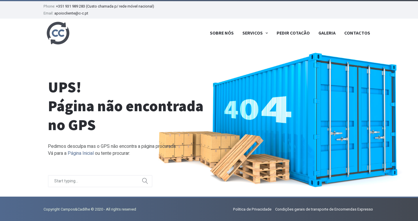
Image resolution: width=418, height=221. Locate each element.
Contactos (357, 33)
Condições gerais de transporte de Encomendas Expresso (324, 209)
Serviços (252, 33)
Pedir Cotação (293, 33)
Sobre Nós (222, 33)
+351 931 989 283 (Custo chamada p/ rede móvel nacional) (105, 6)
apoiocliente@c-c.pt (71, 13)
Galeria (327, 33)
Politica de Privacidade (252, 209)
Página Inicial (81, 153)
